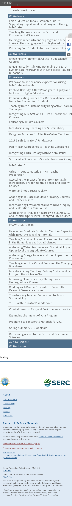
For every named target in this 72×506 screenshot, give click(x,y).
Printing (6, 407)
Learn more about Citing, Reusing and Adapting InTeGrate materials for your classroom (34, 456)
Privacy (6, 411)
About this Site (10, 399)
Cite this (7, 470)
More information (9, 452)
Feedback (8, 415)
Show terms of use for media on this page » (22, 448)
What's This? (7, 477)
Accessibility (9, 403)
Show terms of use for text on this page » (21, 443)
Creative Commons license (51, 436)
